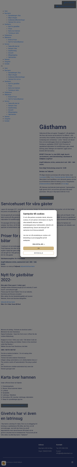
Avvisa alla (38, 253)
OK (39, 248)
